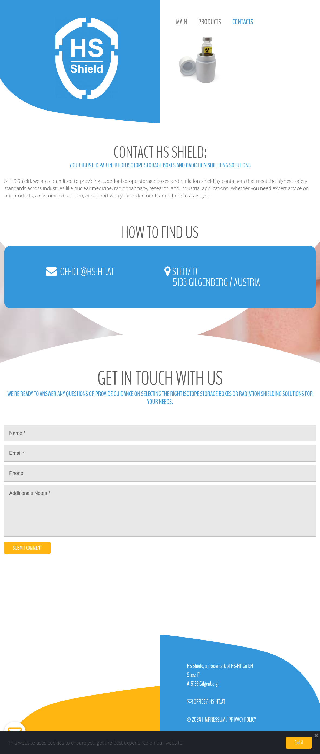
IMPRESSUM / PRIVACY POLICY (230, 720)
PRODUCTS (209, 22)
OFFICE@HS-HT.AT (86, 272)
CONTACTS (242, 22)
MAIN (181, 22)
